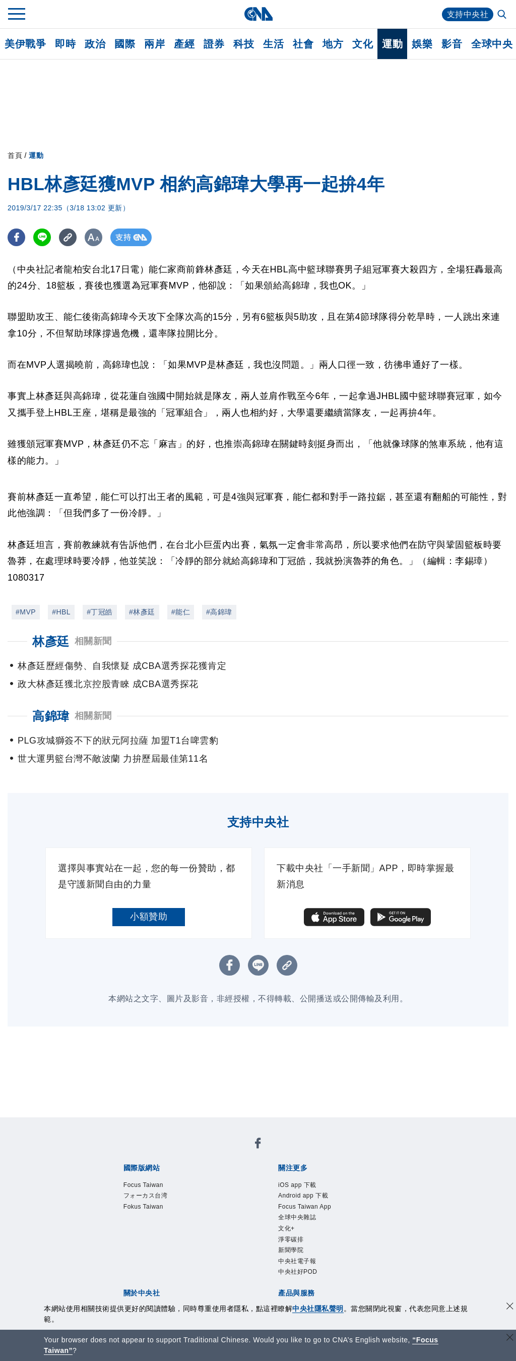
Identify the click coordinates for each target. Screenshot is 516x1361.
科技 (243, 43)
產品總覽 (122, 1262)
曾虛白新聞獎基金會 (145, 1289)
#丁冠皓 (100, 612)
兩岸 (154, 43)
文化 (362, 43)
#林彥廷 (142, 612)
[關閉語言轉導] (509, 1338)
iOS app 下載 (131, 1180)
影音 (451, 43)
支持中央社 (468, 14)
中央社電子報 (187, 1193)
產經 (184, 43)
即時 (65, 43)
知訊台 (322, 1262)
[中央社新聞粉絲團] (106, 1125)
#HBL (61, 612)
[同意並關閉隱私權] (509, 1307)
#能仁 (180, 612)
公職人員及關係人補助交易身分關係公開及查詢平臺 (294, 1289)
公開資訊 (196, 1221)
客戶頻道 (159, 1262)
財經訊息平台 (280, 1262)
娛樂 (422, 43)
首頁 (15, 155)
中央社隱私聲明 (318, 1309)
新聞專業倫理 (299, 1221)
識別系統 (159, 1221)
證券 (214, 43)
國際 (124, 43)
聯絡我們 (140, 1234)
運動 (392, 43)
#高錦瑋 (219, 612)
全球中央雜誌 (338, 1180)
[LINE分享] (42, 237)
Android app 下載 (195, 1180)
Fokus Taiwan (256, 1153)
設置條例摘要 (243, 1221)
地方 (332, 43)
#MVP (26, 612)
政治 (95, 43)
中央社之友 (359, 1262)
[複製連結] (68, 237)
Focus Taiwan (132, 1153)
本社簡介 (122, 1221)
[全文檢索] (502, 15)
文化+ (378, 1180)
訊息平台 (233, 1262)
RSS (393, 1262)
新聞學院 (140, 1193)
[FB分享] (16, 237)
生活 (273, 43)
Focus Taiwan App (271, 1180)
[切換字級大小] (93, 237)
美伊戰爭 (25, 43)
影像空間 (196, 1262)
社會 (303, 43)
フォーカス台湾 (194, 1153)
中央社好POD (244, 1193)
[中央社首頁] (258, 14)
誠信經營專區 (355, 1221)
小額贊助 (148, 917)
